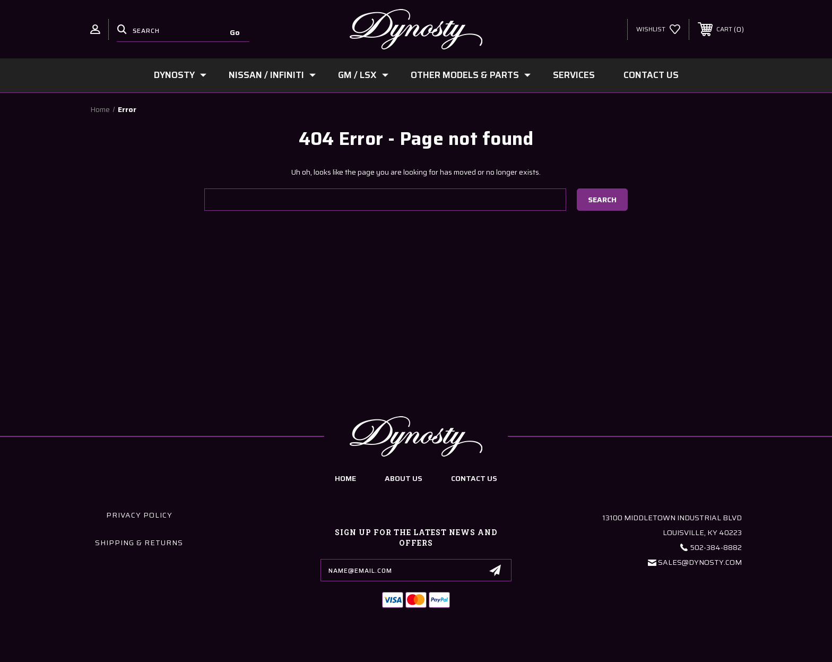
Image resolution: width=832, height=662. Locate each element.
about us (403, 478)
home (345, 478)
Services (574, 75)
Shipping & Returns (139, 542)
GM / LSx (363, 75)
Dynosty (180, 75)
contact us (474, 478)
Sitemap (481, 651)
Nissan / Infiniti (272, 75)
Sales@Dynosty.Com (700, 562)
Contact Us (651, 75)
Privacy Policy (139, 515)
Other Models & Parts (471, 75)
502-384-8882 (716, 547)
